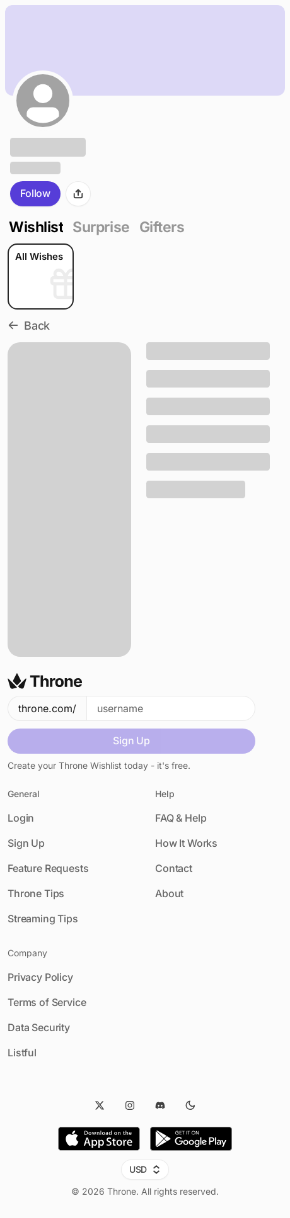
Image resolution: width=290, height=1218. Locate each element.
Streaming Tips (43, 918)
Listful (22, 1052)
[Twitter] (99, 1105)
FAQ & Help (180, 818)
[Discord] (160, 1105)
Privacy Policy (40, 977)
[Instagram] (129, 1105)
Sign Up (131, 740)
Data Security (39, 1027)
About (169, 893)
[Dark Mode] (190, 1105)
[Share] (78, 193)
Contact (173, 868)
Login (21, 818)
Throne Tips (36, 893)
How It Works (186, 843)
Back (29, 325)
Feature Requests (48, 868)
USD (145, 1169)
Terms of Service (47, 1002)
